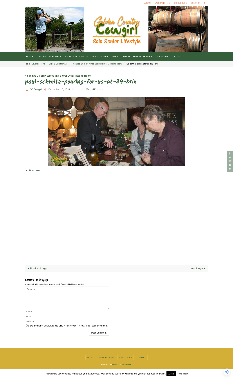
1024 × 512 (90, 89)
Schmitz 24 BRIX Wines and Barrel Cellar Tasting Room (97, 64)
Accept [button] (171, 374)
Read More (183, 373)
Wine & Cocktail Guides (59, 64)
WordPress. (126, 364)
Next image (198, 268)
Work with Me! (162, 3)
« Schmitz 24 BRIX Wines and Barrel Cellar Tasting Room (58, 75)
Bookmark (34, 170)
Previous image (37, 268)
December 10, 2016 (59, 89)
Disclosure (180, 3)
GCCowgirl (36, 89)
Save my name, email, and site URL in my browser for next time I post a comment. (68, 326)
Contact (195, 3)
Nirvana (115, 364)
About (147, 3)
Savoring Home (38, 64)
